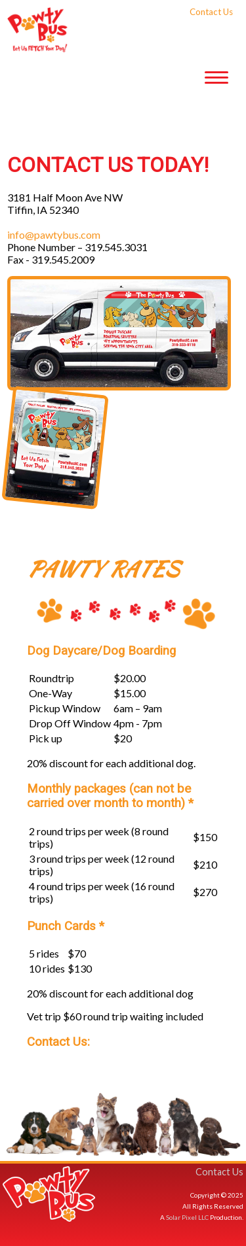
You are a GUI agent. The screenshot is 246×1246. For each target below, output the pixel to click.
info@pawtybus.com (53, 234)
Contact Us (219, 1171)
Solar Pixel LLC (187, 1217)
